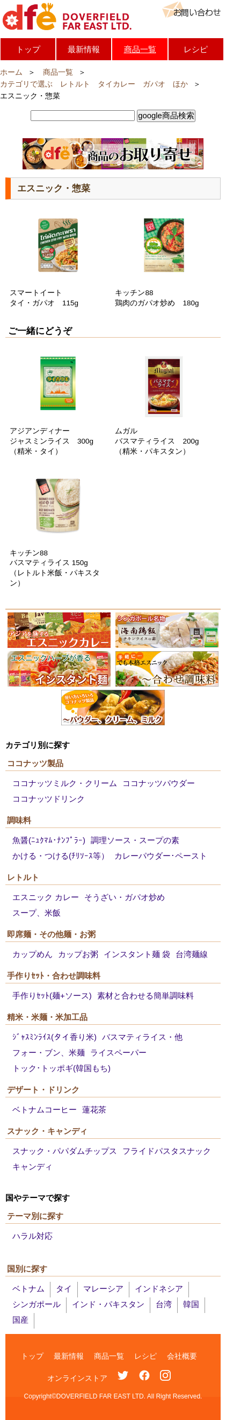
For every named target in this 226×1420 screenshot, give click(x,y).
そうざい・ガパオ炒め (124, 897)
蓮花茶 (94, 1109)
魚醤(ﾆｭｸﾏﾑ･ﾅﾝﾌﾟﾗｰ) (48, 840)
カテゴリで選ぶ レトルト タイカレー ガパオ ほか (94, 84)
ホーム (11, 72)
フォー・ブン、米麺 (48, 1052)
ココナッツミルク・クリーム (64, 783)
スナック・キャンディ (47, 1131)
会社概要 (182, 1356)
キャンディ (32, 1166)
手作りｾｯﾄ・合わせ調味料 (53, 975)
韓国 (191, 1304)
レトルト (23, 877)
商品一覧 (140, 49)
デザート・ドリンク (43, 1089)
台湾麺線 (192, 954)
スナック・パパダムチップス (64, 1150)
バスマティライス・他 (142, 1036)
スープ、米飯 (36, 912)
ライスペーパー (118, 1052)
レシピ (196, 49)
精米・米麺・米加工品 (47, 1017)
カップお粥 (78, 954)
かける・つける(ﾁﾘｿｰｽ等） (60, 855)
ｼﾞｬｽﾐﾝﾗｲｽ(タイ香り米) (54, 1036)
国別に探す (27, 1268)
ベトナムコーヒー (44, 1109)
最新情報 (84, 49)
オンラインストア (77, 1378)
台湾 (164, 1304)
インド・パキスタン (108, 1304)
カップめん (32, 954)
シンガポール (36, 1304)
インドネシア (159, 1288)
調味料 (19, 820)
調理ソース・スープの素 (135, 840)
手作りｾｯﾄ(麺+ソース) (52, 995)
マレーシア (103, 1288)
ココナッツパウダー (158, 783)
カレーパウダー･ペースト (160, 855)
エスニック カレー (45, 897)
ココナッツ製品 (35, 763)
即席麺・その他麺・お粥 (51, 934)
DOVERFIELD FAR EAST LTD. (67, 16)
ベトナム (28, 1288)
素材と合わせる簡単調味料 (145, 995)
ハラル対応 (32, 1235)
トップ (28, 49)
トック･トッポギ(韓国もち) (61, 1068)
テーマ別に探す (35, 1216)
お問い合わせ (191, 10)
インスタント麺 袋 (137, 954)
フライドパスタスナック (166, 1150)
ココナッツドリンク (48, 798)
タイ (64, 1288)
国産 (20, 1319)
